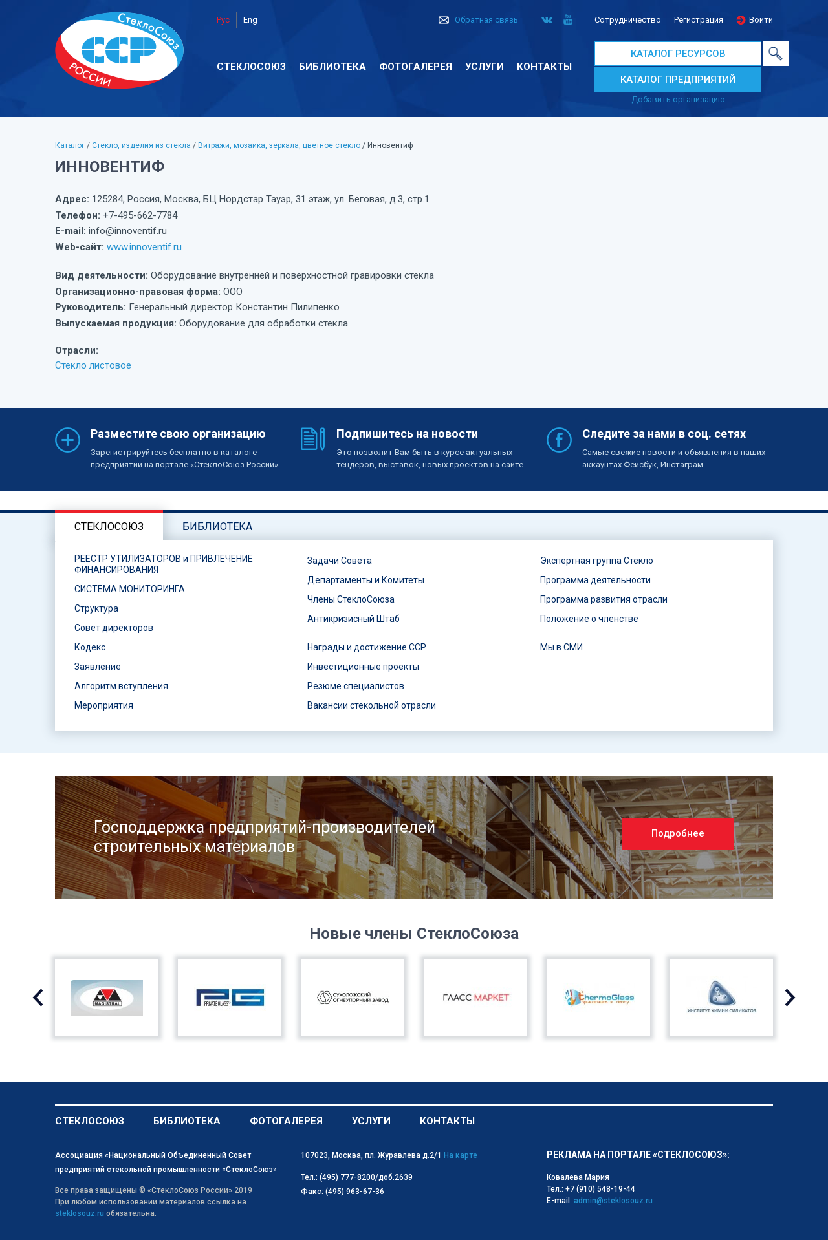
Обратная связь (486, 20)
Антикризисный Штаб (353, 619)
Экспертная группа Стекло (596, 560)
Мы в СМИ (561, 647)
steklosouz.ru (79, 1213)
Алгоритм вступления (121, 686)
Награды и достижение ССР (366, 647)
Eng (250, 20)
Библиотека (332, 66)
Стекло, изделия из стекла (141, 145)
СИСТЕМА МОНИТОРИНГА (129, 589)
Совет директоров (113, 628)
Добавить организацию (678, 99)
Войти (761, 20)
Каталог (70, 145)
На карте (460, 1155)
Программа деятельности (595, 580)
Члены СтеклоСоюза (351, 599)
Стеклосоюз (251, 66)
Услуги (484, 66)
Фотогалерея (415, 66)
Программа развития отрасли (604, 599)
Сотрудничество (627, 20)
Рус (223, 20)
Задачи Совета (339, 560)
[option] (414, 837)
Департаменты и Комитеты (365, 580)
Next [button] (790, 998)
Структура (96, 608)
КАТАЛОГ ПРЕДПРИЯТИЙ (677, 79)
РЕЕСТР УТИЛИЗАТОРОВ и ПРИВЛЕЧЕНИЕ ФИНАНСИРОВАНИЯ (163, 564)
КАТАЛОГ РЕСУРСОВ (678, 53)
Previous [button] (37, 998)
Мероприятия (103, 705)
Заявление (97, 666)
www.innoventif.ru (144, 247)
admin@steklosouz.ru (613, 1200)
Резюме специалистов (355, 686)
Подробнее (677, 833)
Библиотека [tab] (217, 526)
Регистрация (698, 20)
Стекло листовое (93, 365)
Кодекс (89, 647)
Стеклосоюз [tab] (109, 526)
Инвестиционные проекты (363, 666)
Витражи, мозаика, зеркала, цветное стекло (279, 145)
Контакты (544, 66)
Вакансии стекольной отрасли (371, 705)
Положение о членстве (589, 619)
